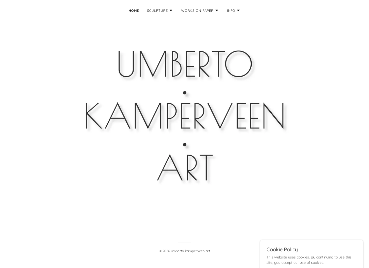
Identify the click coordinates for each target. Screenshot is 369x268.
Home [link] (134, 10)
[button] (160, 10)
